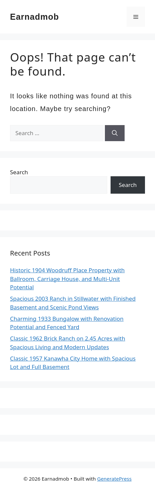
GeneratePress (114, 478)
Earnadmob (34, 16)
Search (19, 172)
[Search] (115, 133)
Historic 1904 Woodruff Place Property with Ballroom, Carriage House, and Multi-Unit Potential (67, 278)
